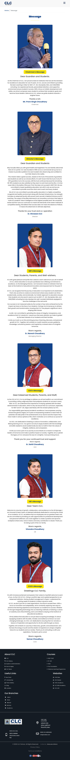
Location (8, 688)
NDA (49, 664)
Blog (7, 685)
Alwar (8, 700)
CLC (7, 658)
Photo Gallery (10, 683)
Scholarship (9, 680)
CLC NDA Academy (60, 685)
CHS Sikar (57, 677)
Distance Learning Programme (56, 669)
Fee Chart (8, 677)
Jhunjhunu (10, 708)
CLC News (9, 669)
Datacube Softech (52, 744)
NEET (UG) (51, 658)
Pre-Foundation (52, 666)
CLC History (9, 661)
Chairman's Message (34, 72)
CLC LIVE (57, 688)
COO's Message (35, 586)
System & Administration (13, 664)
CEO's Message (35, 390)
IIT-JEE (50, 661)
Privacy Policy (35, 747)
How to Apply (10, 666)
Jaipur (8, 697)
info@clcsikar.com (45, 734)
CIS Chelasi (58, 680)
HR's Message (35, 501)
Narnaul (9, 705)
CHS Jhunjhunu (59, 683)
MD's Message (35, 271)
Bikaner (9, 702)
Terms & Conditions (35, 751)
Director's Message (34, 159)
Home (7, 10)
